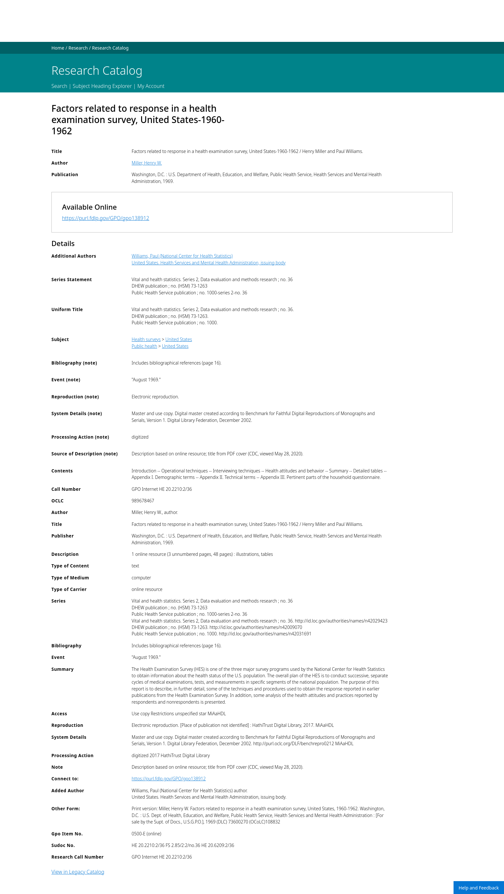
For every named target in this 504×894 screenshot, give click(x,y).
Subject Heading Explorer (102, 86)
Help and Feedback (479, 888)
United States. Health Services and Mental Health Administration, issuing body (209, 263)
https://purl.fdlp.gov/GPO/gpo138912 (105, 218)
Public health (144, 346)
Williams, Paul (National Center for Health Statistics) (182, 256)
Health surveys (146, 339)
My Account (151, 86)
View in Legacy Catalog (77, 871)
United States (179, 339)
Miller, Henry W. (147, 163)
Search (59, 86)
